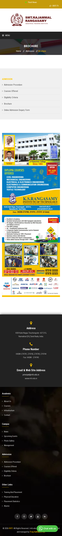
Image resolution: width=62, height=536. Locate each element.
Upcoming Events (9, 436)
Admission (30, 51)
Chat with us (47, 528)
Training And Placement (12, 492)
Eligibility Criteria (11, 97)
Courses (6, 406)
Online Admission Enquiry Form (17, 110)
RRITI (11, 528)
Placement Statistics (11, 501)
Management (8, 445)
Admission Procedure (13, 84)
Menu (6, 35)
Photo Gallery (8, 441)
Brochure (8, 103)
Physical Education (10, 497)
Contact (6, 415)
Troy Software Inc (37, 532)
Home (18, 51)
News (5, 432)
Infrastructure (8, 410)
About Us (6, 401)
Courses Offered (11, 91)
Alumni (5, 506)
